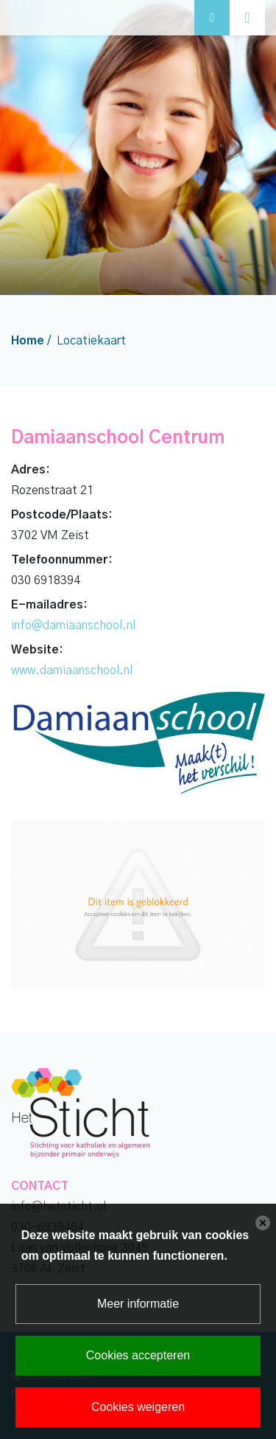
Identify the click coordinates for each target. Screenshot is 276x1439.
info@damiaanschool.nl (73, 625)
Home (27, 341)
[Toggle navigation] (247, 17)
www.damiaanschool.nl (71, 670)
